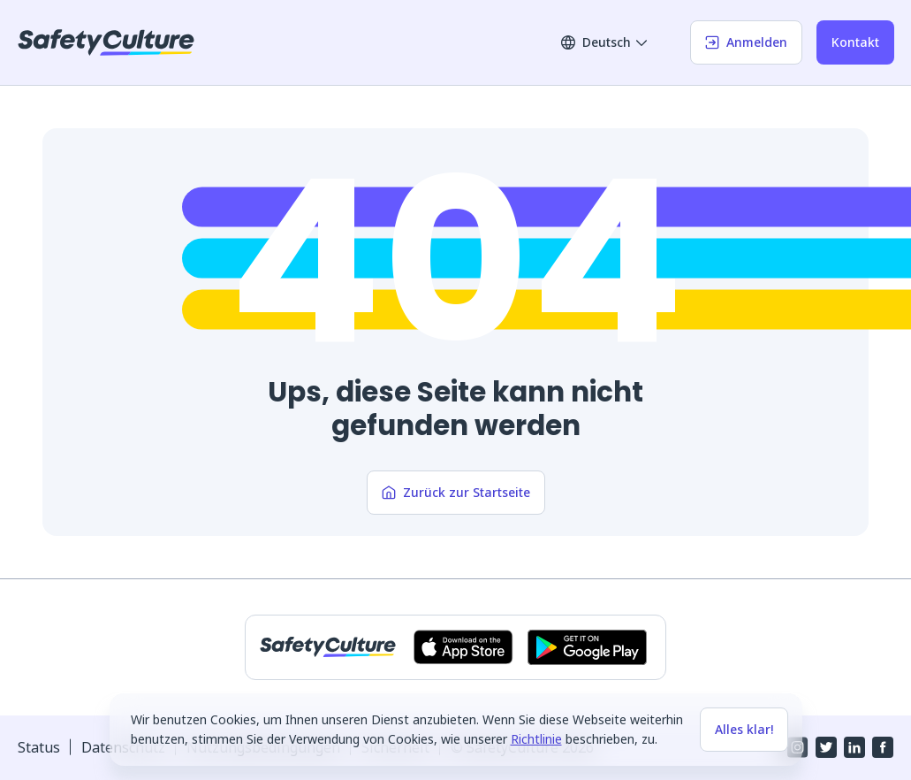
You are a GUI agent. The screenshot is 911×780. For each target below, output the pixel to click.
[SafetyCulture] (106, 42)
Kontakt (855, 42)
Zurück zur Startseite (456, 492)
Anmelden (746, 42)
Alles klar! (744, 729)
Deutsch (605, 42)
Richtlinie (536, 738)
